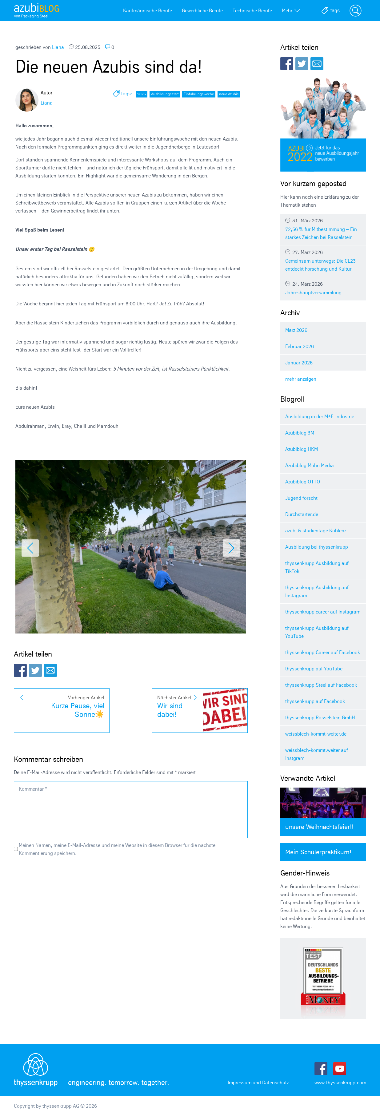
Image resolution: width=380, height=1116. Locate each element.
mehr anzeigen (300, 379)
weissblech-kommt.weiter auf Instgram (316, 754)
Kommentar (33, 789)
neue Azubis (229, 94)
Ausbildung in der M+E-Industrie (319, 416)
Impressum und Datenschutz (258, 1082)
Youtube (339, 1068)
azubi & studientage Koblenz (315, 530)
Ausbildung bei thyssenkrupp (316, 547)
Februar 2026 (299, 346)
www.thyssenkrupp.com (340, 1082)
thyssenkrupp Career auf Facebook (322, 652)
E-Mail (50, 670)
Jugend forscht (301, 498)
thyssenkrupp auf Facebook (315, 701)
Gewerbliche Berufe (202, 10)
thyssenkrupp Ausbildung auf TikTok (317, 567)
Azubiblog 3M (299, 433)
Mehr (291, 10)
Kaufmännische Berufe (147, 10)
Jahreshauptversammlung (323, 288)
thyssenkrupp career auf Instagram (322, 612)
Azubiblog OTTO (302, 482)
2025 (141, 94)
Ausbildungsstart (164, 94)
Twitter (35, 670)
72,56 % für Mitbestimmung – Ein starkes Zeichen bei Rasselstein (323, 228)
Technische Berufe (252, 10)
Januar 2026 (299, 362)
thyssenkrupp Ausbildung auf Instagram (317, 591)
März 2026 (296, 330)
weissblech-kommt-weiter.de (315, 734)
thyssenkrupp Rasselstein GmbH (320, 717)
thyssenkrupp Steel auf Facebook (321, 685)
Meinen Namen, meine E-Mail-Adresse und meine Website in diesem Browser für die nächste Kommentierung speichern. (117, 849)
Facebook (20, 670)
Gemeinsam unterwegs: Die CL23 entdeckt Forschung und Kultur (323, 260)
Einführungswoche (199, 94)
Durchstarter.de (301, 514)
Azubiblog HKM (301, 449)
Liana (58, 47)
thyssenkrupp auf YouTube (313, 668)
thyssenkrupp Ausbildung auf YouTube (317, 632)
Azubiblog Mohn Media (309, 465)
